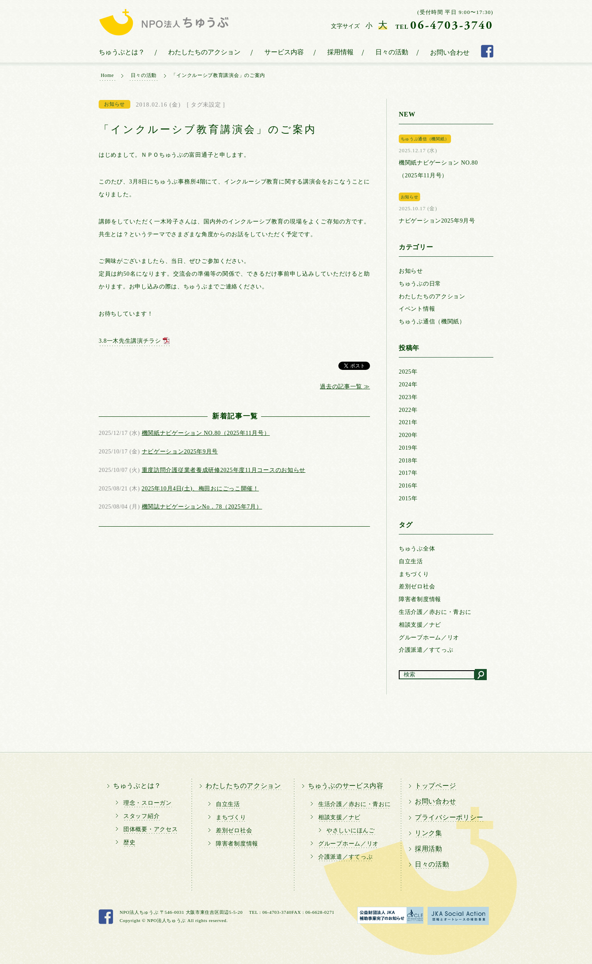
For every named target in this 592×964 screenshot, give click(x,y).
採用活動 (428, 848)
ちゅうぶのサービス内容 (346, 785)
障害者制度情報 (420, 599)
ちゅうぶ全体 (417, 549)
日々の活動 (391, 52)
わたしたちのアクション (204, 52)
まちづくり (414, 574)
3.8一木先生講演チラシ (130, 341)
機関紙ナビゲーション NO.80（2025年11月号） (206, 433)
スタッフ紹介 (141, 816)
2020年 (408, 435)
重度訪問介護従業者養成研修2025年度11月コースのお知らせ (223, 470)
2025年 (408, 372)
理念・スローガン (147, 803)
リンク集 (428, 832)
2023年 (408, 397)
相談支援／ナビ (420, 625)
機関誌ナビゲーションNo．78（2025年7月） (202, 507)
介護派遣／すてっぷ (426, 650)
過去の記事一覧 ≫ (345, 386)
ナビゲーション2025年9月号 (180, 451)
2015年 (408, 498)
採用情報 (340, 52)
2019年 (408, 448)
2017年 (408, 473)
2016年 (408, 486)
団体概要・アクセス (150, 829)
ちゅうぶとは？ (122, 52)
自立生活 (411, 561)
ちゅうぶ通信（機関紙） (432, 321)
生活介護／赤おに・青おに (435, 612)
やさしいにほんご (350, 830)
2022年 (408, 410)
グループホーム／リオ (429, 637)
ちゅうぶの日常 (420, 284)
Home (107, 75)
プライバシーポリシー (449, 817)
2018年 (408, 461)
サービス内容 (284, 52)
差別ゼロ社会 (417, 586)
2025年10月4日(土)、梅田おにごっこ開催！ (200, 488)
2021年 (408, 422)
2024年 (408, 384)
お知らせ (411, 271)
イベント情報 (417, 309)
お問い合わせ (449, 52)
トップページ (435, 785)
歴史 (129, 842)
